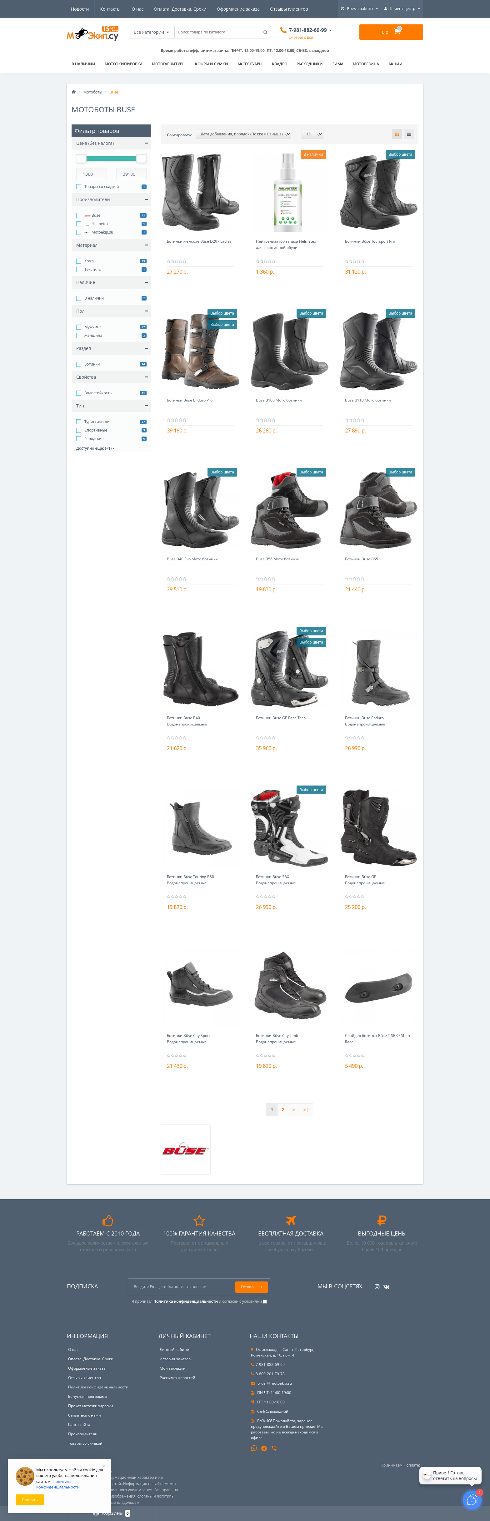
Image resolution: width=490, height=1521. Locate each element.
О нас (77, 9)
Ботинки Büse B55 (361, 559)
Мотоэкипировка (123, 64)
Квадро (279, 64)
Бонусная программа (87, 1396)
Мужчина (93, 327)
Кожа (89, 261)
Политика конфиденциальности (98, 1387)
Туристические (98, 421)
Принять (30, 1500)
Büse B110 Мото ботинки (368, 400)
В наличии (94, 298)
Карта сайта (79, 1424)
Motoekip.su (98, 233)
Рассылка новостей (177, 1377)
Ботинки (92, 364)
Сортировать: (179, 135)
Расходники (310, 64)
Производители (83, 1434)
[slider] (81, 158)
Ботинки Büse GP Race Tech (281, 717)
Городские (93, 438)
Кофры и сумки (211, 64)
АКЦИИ (395, 64)
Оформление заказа (179, 9)
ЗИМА (337, 64)
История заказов (175, 1359)
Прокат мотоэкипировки (90, 1405)
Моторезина (366, 64)
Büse (92, 216)
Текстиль (92, 269)
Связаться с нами (84, 1415)
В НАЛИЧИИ (83, 64)
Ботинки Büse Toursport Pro (370, 241)
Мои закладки (173, 1368)
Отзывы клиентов (231, 9)
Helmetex (96, 224)
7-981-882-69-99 (268, 1364)
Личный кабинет (175, 1349)
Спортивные (95, 430)
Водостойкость (98, 393)
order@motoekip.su (271, 1383)
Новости (270, 9)
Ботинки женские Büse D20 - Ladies (199, 241)
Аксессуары (250, 64)
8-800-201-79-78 (268, 1374)
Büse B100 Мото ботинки (279, 400)
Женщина (93, 335)
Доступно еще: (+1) (95, 448)
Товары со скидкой (101, 186)
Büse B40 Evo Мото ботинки (192, 559)
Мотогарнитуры (169, 64)
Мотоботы (92, 92)
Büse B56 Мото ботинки (278, 559)
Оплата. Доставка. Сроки (120, 9)
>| (305, 1110)
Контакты (301, 9)
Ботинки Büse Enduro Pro (189, 400)
